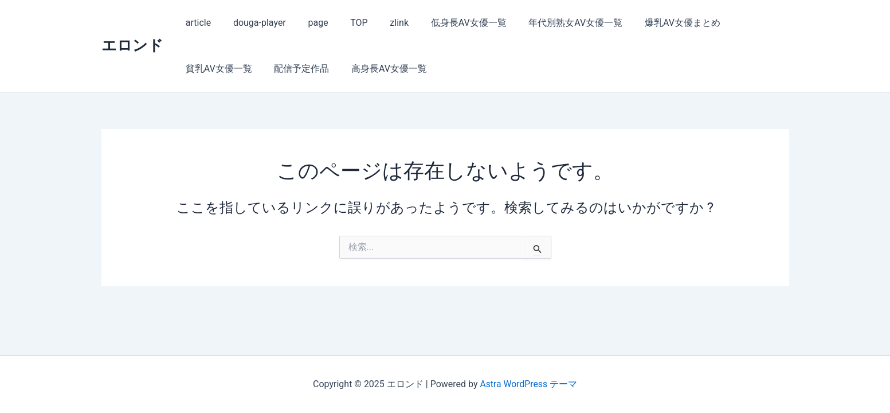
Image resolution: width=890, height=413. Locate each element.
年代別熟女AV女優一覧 (551, 22)
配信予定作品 (211, 68)
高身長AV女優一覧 (295, 68)
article (196, 22)
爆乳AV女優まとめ (654, 22)
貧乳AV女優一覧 (743, 22)
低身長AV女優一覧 (447, 22)
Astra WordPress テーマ (529, 384)
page (309, 22)
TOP (345, 22)
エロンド (132, 45)
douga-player (254, 22)
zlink (382, 22)
